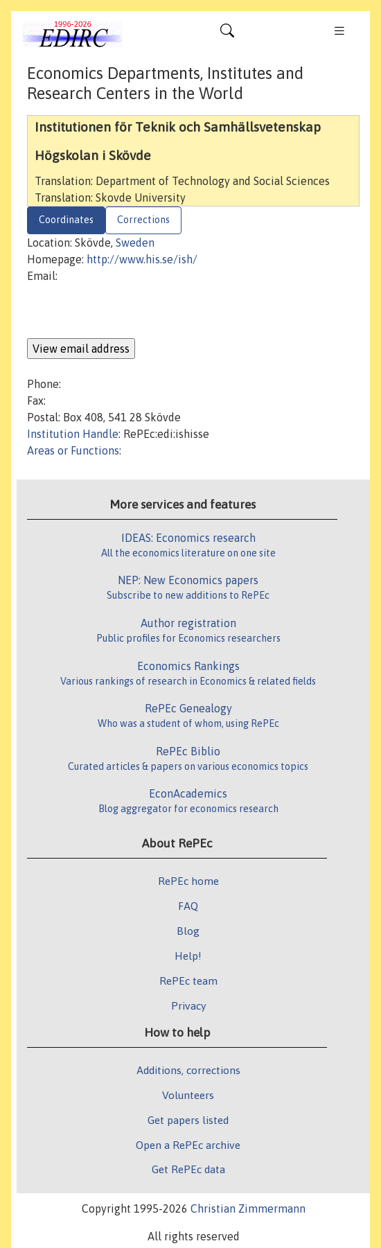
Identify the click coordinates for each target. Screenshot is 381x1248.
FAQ (188, 905)
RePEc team (188, 980)
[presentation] (132, 311)
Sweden (135, 242)
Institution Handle (72, 434)
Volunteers (188, 1095)
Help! (188, 955)
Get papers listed (188, 1120)
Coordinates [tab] (66, 219)
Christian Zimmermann (247, 1208)
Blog (188, 930)
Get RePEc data (188, 1169)
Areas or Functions (73, 450)
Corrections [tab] (143, 219)
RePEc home (188, 881)
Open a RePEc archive (188, 1145)
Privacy (188, 1005)
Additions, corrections (188, 1070)
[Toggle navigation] (227, 34)
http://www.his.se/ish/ (142, 259)
